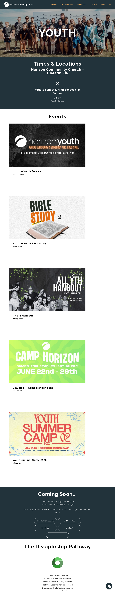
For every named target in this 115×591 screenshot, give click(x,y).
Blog (9, 558)
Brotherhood (32, 552)
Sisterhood (31, 555)
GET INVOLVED (66, 5)
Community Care (34, 564)
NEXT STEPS (81, 5)
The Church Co (10, 584)
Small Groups (33, 548)
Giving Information (55, 553)
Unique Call (12, 552)
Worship (31, 558)
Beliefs (10, 545)
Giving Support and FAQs (57, 556)
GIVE (103, 5)
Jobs (9, 555)
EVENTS (94, 5)
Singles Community (35, 545)
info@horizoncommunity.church (43, 520)
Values (10, 548)
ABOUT (54, 5)
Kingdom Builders (34, 561)
